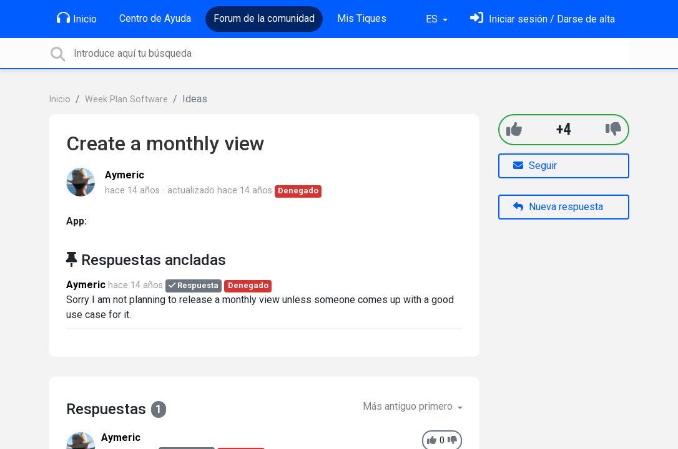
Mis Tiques (361, 18)
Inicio (77, 18)
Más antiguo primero (409, 406)
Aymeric (124, 175)
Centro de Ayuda (155, 18)
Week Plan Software (126, 99)
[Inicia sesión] (542, 19)
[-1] (613, 129)
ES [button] (433, 19)
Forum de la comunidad (264, 18)
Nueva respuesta (558, 207)
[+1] (514, 129)
